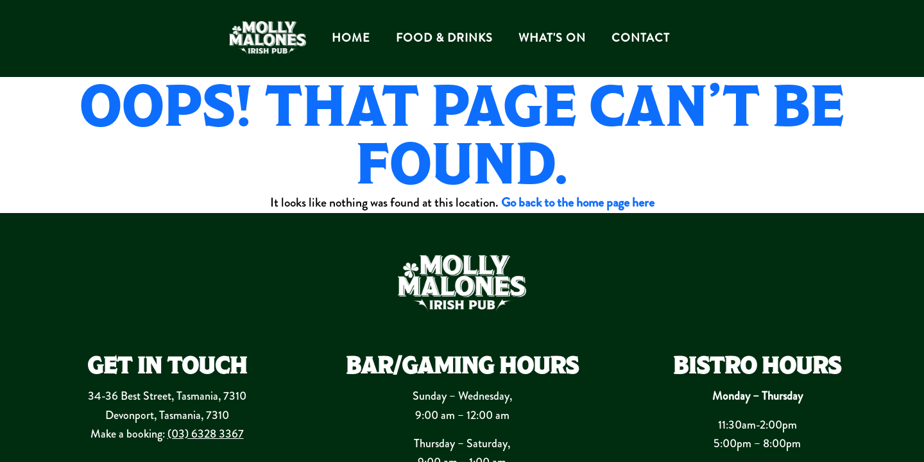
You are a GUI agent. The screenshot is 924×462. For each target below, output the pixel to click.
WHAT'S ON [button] (552, 38)
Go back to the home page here (577, 202)
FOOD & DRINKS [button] (444, 38)
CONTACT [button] (641, 38)
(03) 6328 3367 (205, 433)
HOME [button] (351, 38)
